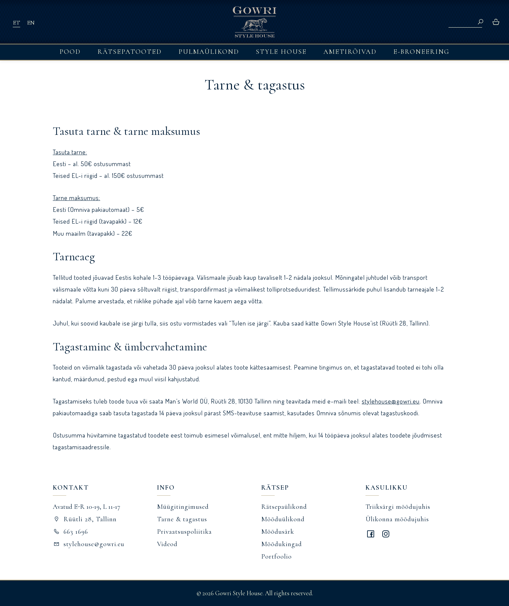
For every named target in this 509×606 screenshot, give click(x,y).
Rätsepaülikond (284, 507)
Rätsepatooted (129, 52)
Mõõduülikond (283, 519)
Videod (167, 544)
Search (480, 22)
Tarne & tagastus (182, 519)
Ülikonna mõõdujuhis (397, 519)
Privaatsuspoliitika (184, 532)
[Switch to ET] (16, 22)
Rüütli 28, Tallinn (85, 519)
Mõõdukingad (281, 544)
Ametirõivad (350, 52)
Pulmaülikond (209, 52)
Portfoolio (276, 557)
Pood (70, 52)
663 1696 (70, 532)
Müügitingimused (183, 507)
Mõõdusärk (277, 532)
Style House (281, 52)
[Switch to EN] (31, 22)
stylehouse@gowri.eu (391, 401)
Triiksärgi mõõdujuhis (397, 507)
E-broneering (421, 52)
